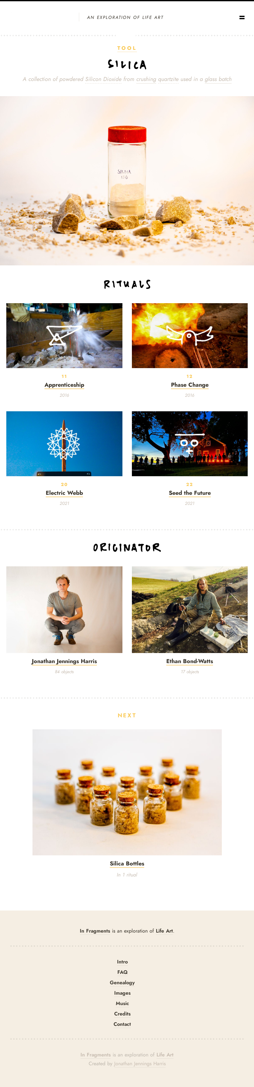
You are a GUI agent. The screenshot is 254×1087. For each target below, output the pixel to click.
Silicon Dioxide (103, 79)
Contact (122, 1024)
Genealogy (122, 982)
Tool (127, 48)
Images (122, 993)
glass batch (218, 79)
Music (122, 1003)
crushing (146, 79)
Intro (122, 961)
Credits (122, 1013)
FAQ (122, 972)
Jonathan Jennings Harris (140, 1063)
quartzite (168, 79)
